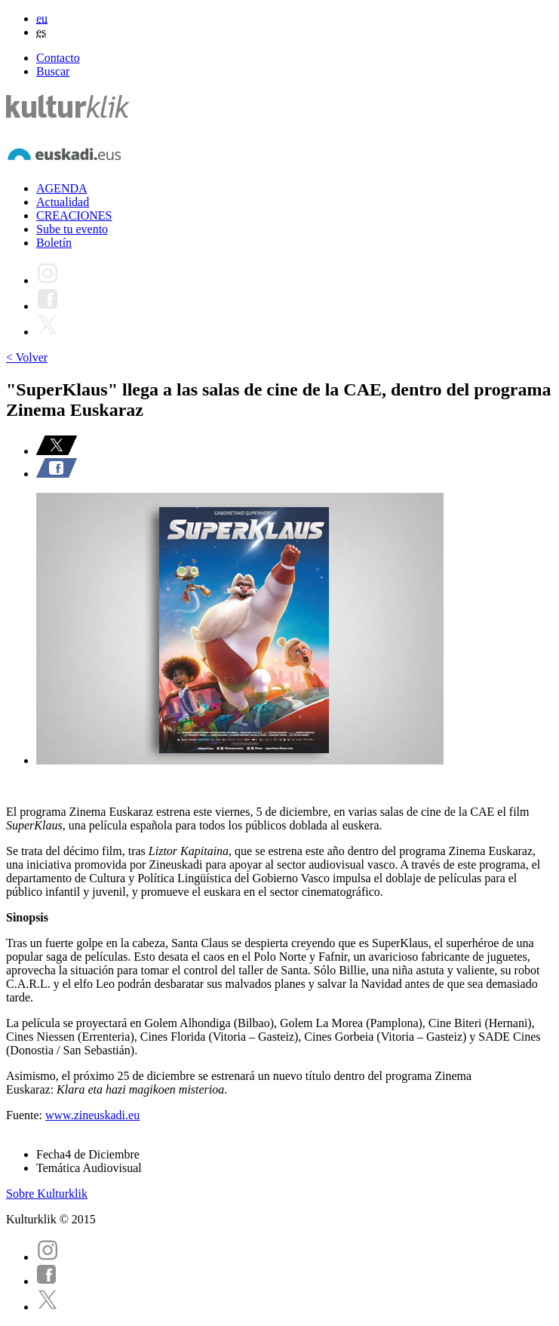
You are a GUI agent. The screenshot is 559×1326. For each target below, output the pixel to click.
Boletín (54, 242)
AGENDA (62, 188)
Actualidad (62, 201)
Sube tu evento (72, 229)
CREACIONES (74, 215)
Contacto (58, 57)
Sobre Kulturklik (47, 1193)
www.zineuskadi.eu (92, 1115)
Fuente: (25, 1115)
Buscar (52, 71)
